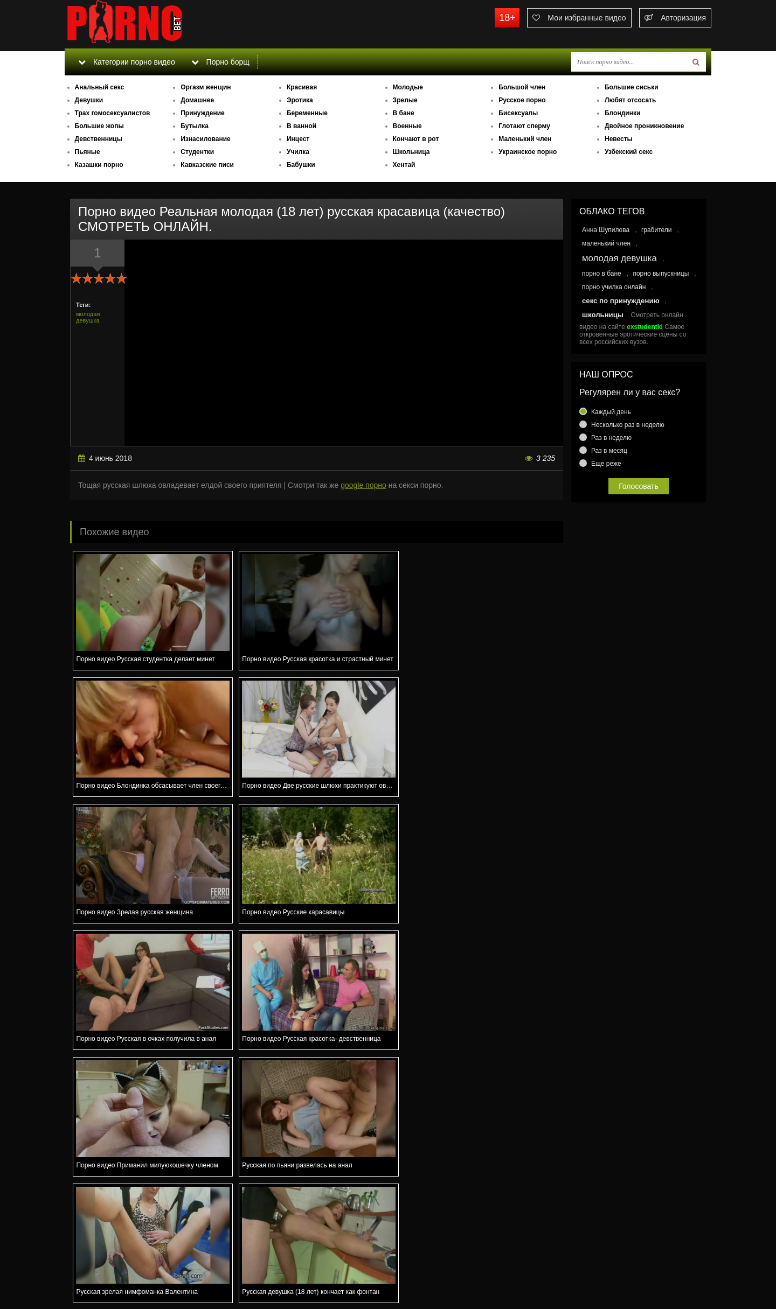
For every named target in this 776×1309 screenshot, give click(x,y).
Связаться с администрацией (120, 1271)
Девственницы (98, 139)
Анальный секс (99, 87)
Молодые (408, 87)
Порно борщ (220, 62)
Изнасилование (206, 139)
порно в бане (601, 273)
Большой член (521, 87)
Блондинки (622, 113)
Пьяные (87, 152)
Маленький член (524, 139)
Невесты (619, 139)
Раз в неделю (611, 438)
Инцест (298, 139)
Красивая (302, 87)
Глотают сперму (524, 126)
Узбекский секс (629, 152)
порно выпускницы (661, 273)
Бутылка (195, 126)
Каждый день (611, 412)
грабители (656, 230)
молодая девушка (88, 317)
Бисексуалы (518, 113)
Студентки (197, 152)
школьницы (602, 315)
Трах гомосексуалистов (112, 113)
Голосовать (639, 486)
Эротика (300, 100)
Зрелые (405, 100)
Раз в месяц (609, 450)
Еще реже (606, 463)
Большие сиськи (632, 87)
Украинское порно (527, 152)
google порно (363, 485)
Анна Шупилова (605, 230)
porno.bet (145, 24)
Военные (407, 126)
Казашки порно (99, 165)
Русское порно (521, 100)
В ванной (301, 126)
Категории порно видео (126, 62)
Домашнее (197, 100)
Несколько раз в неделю (627, 425)
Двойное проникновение (644, 126)
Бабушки (301, 165)
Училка (298, 152)
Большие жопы (99, 126)
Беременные (307, 113)
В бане (403, 113)
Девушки (89, 100)
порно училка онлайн (614, 287)
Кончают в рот (416, 139)
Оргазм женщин (206, 87)
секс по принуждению (621, 301)
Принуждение (203, 113)
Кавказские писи (207, 165)
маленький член (606, 243)
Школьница (411, 152)
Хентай (404, 165)
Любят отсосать (630, 100)
